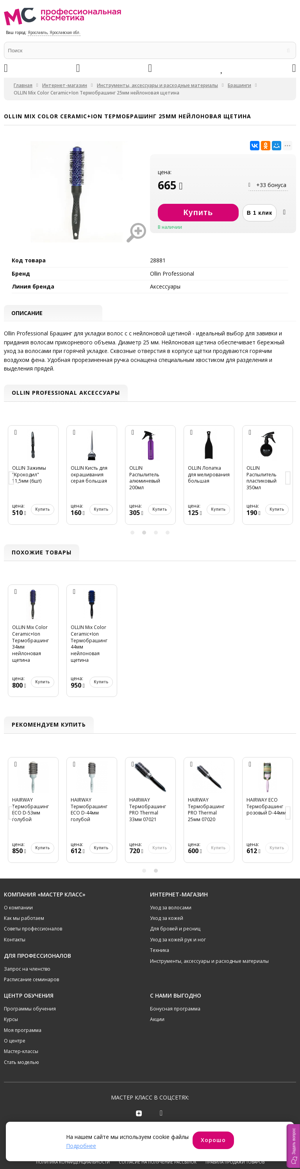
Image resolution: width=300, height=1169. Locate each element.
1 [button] (132, 533)
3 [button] (156, 533)
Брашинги (239, 85)
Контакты (14, 940)
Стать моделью (21, 1062)
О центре (14, 1041)
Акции (157, 1020)
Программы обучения (30, 1009)
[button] (293, 1146)
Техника (159, 951)
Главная (23, 85)
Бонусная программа (175, 1009)
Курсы (11, 1020)
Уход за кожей (166, 918)
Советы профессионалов (33, 929)
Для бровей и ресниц (175, 929)
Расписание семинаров (31, 980)
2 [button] (144, 533)
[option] (33, 479)
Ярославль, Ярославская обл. (54, 32)
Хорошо (213, 1140)
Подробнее (81, 1145)
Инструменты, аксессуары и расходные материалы (157, 85)
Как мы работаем (24, 918)
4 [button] (167, 533)
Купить (42, 510)
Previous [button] (12, 479)
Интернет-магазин (64, 85)
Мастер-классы (21, 1052)
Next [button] (288, 479)
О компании (18, 908)
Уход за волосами (170, 908)
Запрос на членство (27, 969)
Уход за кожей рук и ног (178, 940)
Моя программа (22, 1030)
